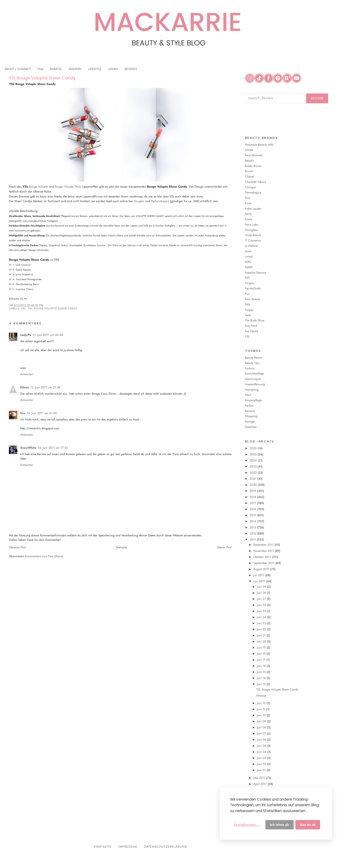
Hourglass (251, 230)
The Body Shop (254, 320)
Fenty (248, 214)
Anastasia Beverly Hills (259, 144)
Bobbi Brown (253, 166)
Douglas (139, 201)
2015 (253, 515)
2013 (253, 527)
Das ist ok (307, 825)
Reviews (250, 411)
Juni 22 (262, 629)
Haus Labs (251, 224)
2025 (254, 454)
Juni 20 (262, 641)
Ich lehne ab (279, 825)
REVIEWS (131, 69)
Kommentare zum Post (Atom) (44, 556)
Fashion (250, 368)
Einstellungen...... (247, 824)
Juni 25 (262, 611)
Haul (248, 395)
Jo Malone (251, 246)
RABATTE (56, 69)
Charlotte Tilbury (255, 182)
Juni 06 (262, 739)
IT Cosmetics (253, 240)
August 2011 (261, 569)
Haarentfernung (255, 384)
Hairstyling (252, 389)
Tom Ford (251, 325)
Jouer (248, 251)
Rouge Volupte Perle (68, 186)
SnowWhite (28, 448)
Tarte (248, 315)
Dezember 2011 (264, 544)
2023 (254, 466)
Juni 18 (262, 653)
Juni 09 (262, 721)
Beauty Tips (252, 363)
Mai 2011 (259, 778)
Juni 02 (262, 764)
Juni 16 (262, 666)
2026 (254, 448)
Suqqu (249, 310)
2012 (253, 533)
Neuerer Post (17, 547)
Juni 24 (262, 617)
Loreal (249, 256)
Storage (250, 421)
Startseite (121, 547)
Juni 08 (262, 727)
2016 (253, 509)
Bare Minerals (254, 155)
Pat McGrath (253, 288)
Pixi (247, 294)
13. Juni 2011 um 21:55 (42, 413)
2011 (253, 539)
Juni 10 (262, 715)
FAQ (40, 69)
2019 (253, 491)
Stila (247, 304)
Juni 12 (262, 703)
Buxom (249, 171)
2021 (253, 478)
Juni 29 (262, 586)
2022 (254, 472)
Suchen (317, 98)
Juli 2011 (259, 575)
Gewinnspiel (253, 379)
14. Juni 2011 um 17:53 (53, 448)
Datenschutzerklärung (165, 846)
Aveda (249, 150)
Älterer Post (224, 547)
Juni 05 (262, 745)
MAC (248, 262)
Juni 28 (262, 592)
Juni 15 (262, 672)
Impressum (127, 846)
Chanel (249, 176)
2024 (254, 460)
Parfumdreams (160, 201)
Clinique (250, 187)
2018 (253, 497)
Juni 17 (262, 659)
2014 (253, 521)
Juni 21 (262, 635)
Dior (248, 198)
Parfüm (249, 405)
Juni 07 (262, 733)
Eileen (24, 387)
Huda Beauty (253, 235)
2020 (254, 485)
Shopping (251, 416)
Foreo (248, 219)
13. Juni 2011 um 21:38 (45, 387)
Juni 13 (262, 684)
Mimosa (261, 695)
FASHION (75, 69)
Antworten (26, 374)
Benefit (249, 160)
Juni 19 (262, 647)
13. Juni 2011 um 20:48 (48, 335)
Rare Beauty (252, 299)
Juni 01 (262, 770)
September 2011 (264, 563)
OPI (247, 277)
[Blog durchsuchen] (275, 98)
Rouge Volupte (38, 186)
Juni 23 (262, 623)
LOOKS (113, 69)
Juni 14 (262, 678)
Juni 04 (262, 752)
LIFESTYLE (95, 69)
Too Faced (251, 331)
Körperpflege (253, 400)
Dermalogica (253, 192)
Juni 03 (262, 758)
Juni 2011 (259, 581)
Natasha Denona (255, 272)
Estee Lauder (253, 208)
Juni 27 (262, 599)
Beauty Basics (253, 357)
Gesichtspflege (254, 373)
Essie (248, 203)
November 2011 (264, 551)
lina (22, 413)
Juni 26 (262, 605)
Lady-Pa (25, 335)
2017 (253, 503)
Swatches (251, 427)
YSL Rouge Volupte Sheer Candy (42, 78)
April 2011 (260, 784)
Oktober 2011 (262, 557)
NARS (249, 267)
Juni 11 (261, 709)
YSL (23, 308)
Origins (250, 283)
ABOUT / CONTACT (18, 69)
